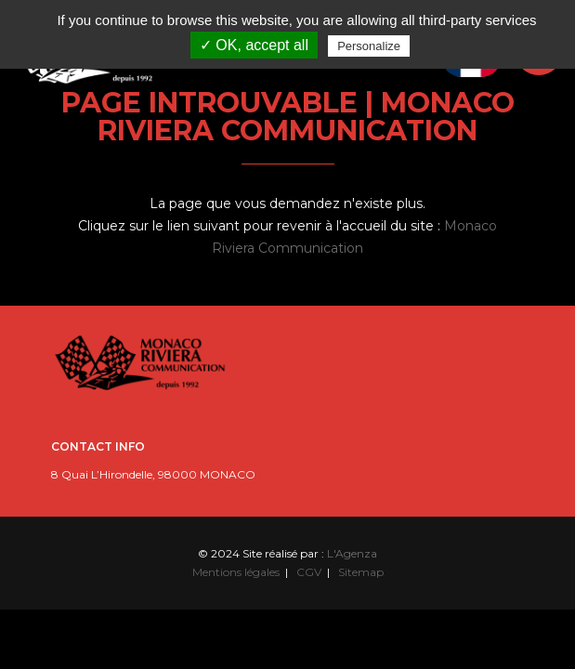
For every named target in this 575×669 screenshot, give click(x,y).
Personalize (368, 46)
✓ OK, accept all (254, 45)
